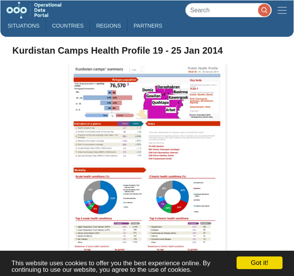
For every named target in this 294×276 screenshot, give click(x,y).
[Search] (228, 10)
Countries (67, 26)
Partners (148, 26)
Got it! (259, 262)
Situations (23, 26)
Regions (108, 26)
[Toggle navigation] (282, 10)
